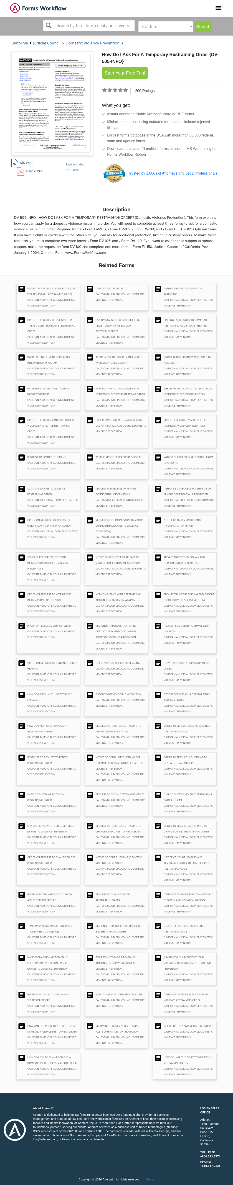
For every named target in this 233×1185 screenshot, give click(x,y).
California (19, 43)
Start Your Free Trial (125, 72)
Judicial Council (46, 43)
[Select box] (89, 25)
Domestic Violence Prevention (93, 43)
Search (203, 26)
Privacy (149, 1179)
